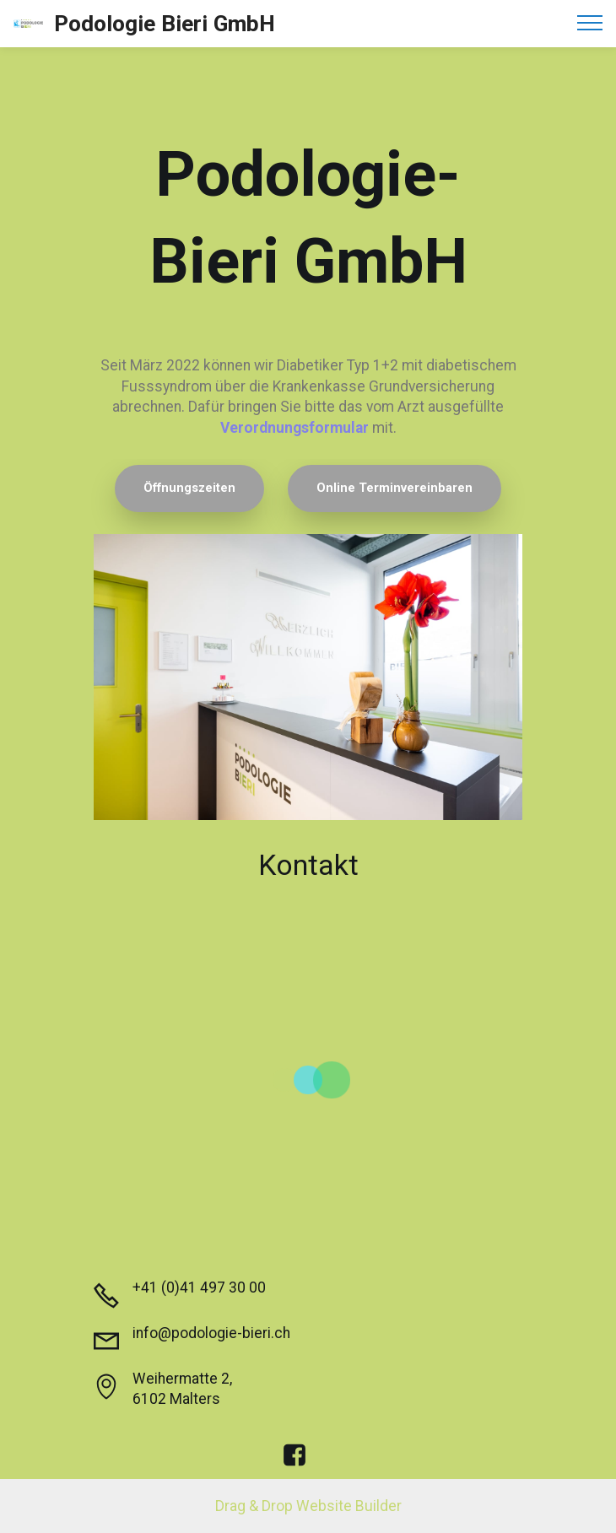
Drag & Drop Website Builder (308, 1506)
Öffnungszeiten (189, 488)
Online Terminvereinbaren (394, 488)
